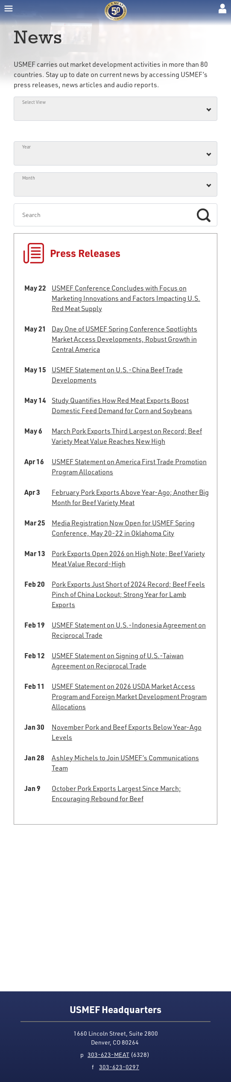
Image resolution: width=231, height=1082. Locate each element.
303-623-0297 (119, 1067)
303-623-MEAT (108, 1054)
